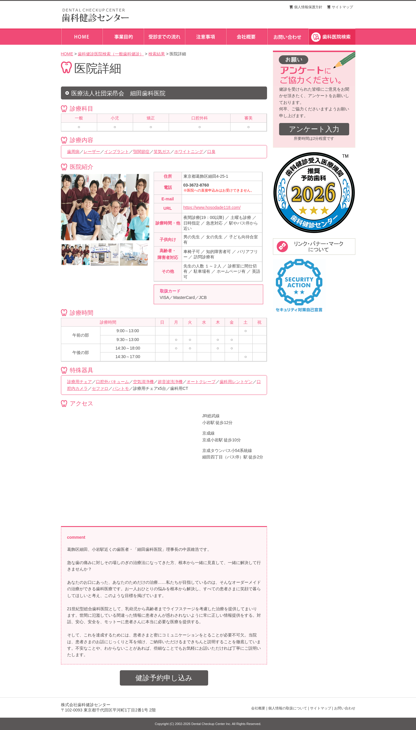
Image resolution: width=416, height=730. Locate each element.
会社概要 (258, 708)
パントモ (120, 388)
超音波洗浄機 (170, 381)
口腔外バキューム (112, 381)
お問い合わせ (344, 708)
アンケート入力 (314, 129)
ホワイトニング (188, 151)
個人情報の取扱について (287, 708)
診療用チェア (79, 381)
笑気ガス (162, 151)
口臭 (211, 151)
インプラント (116, 151)
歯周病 (73, 151)
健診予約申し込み (164, 678)
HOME (67, 53)
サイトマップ (342, 7)
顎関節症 (141, 151)
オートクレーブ (201, 381)
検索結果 (156, 53)
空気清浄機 (143, 381)
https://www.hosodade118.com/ (212, 207)
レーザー (92, 151)
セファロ (100, 388)
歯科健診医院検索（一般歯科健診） (111, 53)
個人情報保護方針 (308, 7)
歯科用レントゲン (236, 381)
